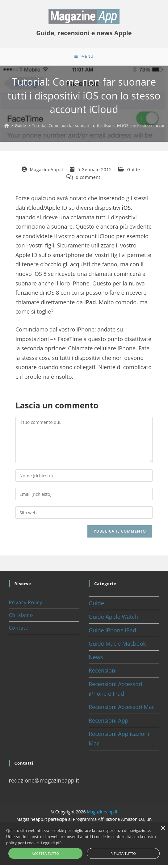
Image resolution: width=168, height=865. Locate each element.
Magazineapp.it (102, 813)
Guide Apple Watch (113, 617)
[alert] (84, 844)
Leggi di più (51, 843)
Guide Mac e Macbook (117, 644)
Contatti (19, 628)
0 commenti (89, 178)
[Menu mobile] (84, 57)
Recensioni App (108, 721)
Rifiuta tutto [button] (123, 853)
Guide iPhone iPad (112, 631)
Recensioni (103, 671)
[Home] (6, 126)
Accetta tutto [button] (45, 853)
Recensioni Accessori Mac (121, 707)
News (96, 657)
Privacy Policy (25, 603)
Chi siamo (21, 616)
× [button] (162, 828)
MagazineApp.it (46, 170)
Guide (133, 170)
